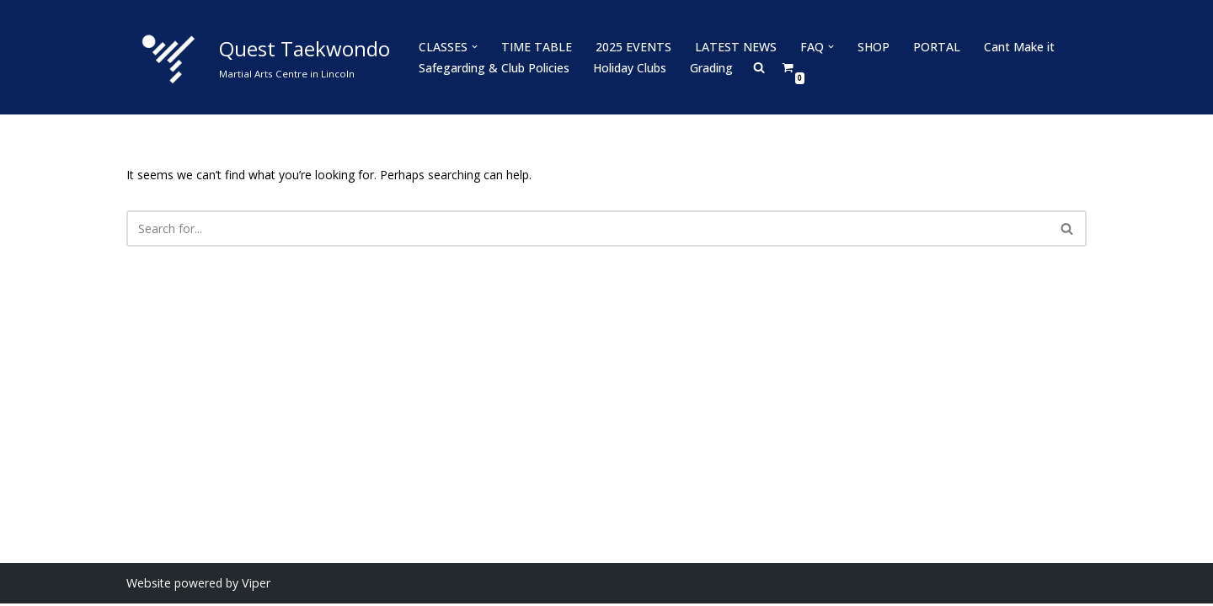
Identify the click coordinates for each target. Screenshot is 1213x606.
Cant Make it (1014, 47)
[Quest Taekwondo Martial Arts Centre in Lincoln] (258, 57)
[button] (475, 47)
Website (148, 585)
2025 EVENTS (631, 47)
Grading (711, 68)
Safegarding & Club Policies (494, 68)
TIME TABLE (535, 47)
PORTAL (932, 47)
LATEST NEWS (732, 47)
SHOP (869, 47)
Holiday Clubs (629, 68)
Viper (254, 585)
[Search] (587, 228)
